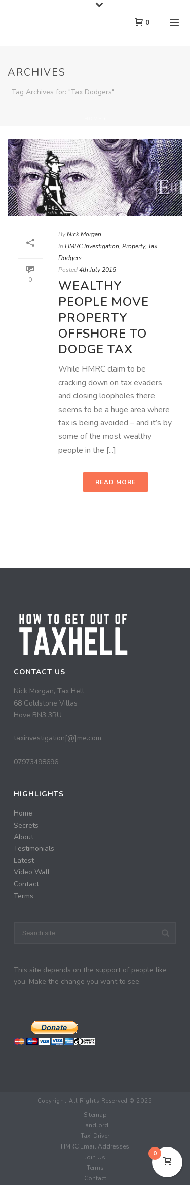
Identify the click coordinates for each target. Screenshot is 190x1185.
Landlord (95, 1125)
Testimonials (34, 849)
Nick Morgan (84, 234)
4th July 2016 (97, 270)
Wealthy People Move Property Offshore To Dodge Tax (103, 317)
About (23, 837)
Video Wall (32, 872)
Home (93, 118)
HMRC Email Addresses (95, 1146)
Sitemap (95, 1114)
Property (133, 246)
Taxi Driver (95, 1136)
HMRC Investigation (92, 246)
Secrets (26, 825)
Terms (23, 896)
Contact (26, 884)
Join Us (95, 1157)
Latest (24, 860)
